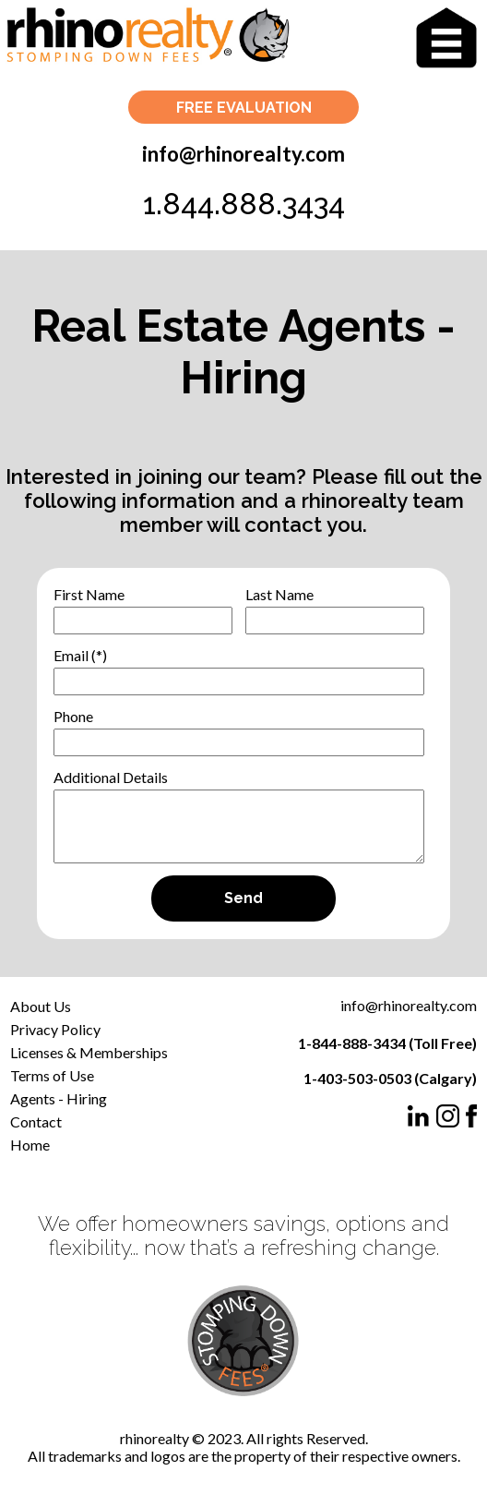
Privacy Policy (55, 1029)
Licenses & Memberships (89, 1052)
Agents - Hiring (58, 1098)
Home (30, 1144)
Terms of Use (52, 1075)
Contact (36, 1121)
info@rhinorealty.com (243, 153)
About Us (40, 1006)
